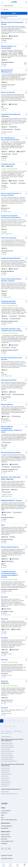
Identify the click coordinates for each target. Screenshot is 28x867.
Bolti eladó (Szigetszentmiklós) (11, 452)
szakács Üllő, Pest (5, 772)
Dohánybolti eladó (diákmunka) (10, 114)
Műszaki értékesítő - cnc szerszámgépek (8, 47)
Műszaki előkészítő (7, 404)
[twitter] (5, 848)
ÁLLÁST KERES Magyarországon (9, 819)
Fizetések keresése (6, 836)
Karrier (2, 815)
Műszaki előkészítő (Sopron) (9, 547)
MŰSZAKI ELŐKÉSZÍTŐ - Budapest (11, 500)
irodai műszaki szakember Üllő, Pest (9, 761)
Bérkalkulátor (4, 843)
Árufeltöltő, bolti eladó (8, 164)
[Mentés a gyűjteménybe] (26, 22)
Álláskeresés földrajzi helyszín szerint (9, 793)
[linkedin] (9, 848)
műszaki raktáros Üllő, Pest (7, 759)
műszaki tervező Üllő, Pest (7, 743)
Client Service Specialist (8, 238)
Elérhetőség (4, 813)
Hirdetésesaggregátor (6, 826)
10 (14, 726)
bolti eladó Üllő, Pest (5, 768)
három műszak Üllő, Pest (6, 753)
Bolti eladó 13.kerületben (8, 380)
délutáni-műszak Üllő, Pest (7, 745)
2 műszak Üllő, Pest (5, 749)
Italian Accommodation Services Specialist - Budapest (11, 279)
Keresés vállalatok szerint (7, 841)
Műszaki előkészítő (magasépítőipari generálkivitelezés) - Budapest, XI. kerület (11, 429)
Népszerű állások (5, 791)
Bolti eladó (4, 597)
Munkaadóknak (4, 828)
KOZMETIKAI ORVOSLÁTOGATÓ (11, 258)
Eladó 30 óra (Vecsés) (8, 92)
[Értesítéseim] (26, 2)
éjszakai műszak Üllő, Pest (7, 755)
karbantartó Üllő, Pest (6, 782)
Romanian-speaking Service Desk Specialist (11, 358)
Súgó (2, 817)
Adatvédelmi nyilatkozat (7, 858)
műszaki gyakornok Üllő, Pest (7, 757)
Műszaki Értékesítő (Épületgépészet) (7, 71)
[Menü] (2, 2)
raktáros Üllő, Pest (5, 780)
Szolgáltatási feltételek (6, 855)
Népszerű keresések (7, 736)
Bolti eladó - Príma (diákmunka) (11, 477)
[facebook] (2, 848)
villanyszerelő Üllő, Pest (6, 774)
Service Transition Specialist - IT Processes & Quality (11, 194)
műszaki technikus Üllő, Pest (7, 751)
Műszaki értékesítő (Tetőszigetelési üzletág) (12, 23)
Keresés (14, 13)
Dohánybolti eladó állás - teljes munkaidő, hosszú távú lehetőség (11, 329)
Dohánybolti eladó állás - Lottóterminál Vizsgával (8, 302)
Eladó (3, 525)
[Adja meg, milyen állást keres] (14, 5)
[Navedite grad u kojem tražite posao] (14, 9)
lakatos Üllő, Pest (5, 786)
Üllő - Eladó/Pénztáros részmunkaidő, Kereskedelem (10, 138)
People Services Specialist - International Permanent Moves (11, 216)
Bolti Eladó (4, 638)
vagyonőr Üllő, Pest (5, 770)
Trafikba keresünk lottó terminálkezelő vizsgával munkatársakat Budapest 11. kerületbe (10, 574)
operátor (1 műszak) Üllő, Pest (7, 747)
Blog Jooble (4, 839)
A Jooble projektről (5, 810)
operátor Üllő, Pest (5, 778)
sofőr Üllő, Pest (4, 776)
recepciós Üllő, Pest (5, 784)
